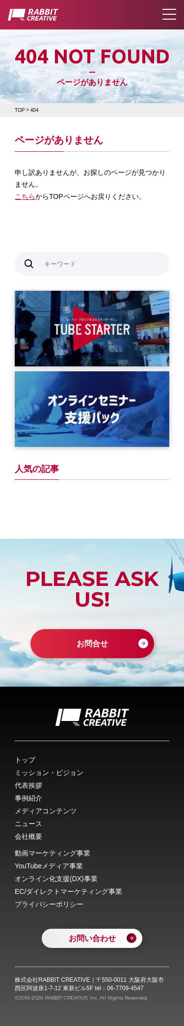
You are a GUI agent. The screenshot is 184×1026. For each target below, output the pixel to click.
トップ (25, 760)
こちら (25, 196)
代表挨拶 (28, 785)
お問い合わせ (92, 938)
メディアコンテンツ (46, 811)
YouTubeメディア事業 (49, 866)
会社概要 (28, 836)
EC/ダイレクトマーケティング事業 (68, 891)
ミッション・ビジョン (49, 772)
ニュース (28, 824)
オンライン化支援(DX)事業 (56, 879)
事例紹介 (28, 798)
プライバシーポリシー (49, 904)
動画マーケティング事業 (52, 853)
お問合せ (92, 643)
